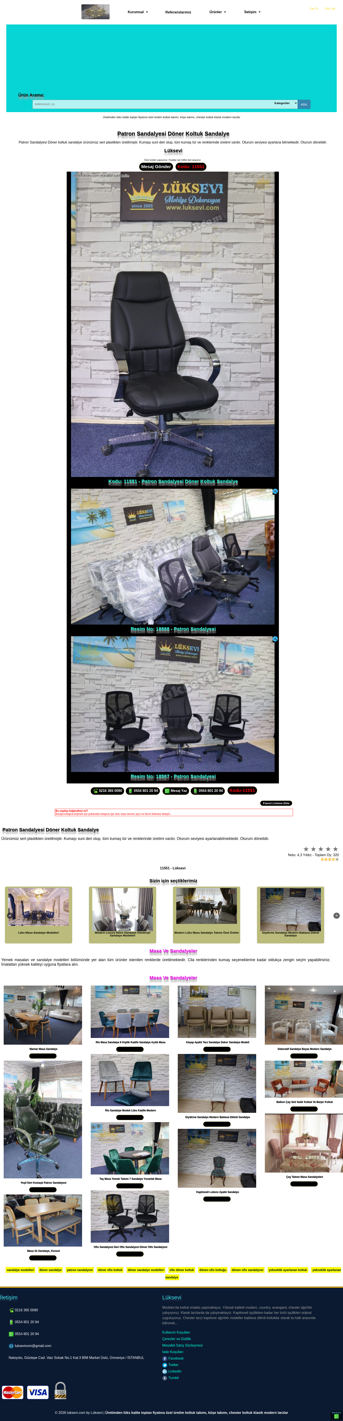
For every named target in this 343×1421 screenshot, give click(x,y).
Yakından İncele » (43, 1056)
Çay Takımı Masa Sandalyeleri (304, 1176)
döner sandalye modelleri (146, 1270)
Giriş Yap (330, 8)
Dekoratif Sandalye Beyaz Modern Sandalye (305, 1048)
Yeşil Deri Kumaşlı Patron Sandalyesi (43, 1182)
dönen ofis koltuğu (212, 1270)
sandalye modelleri (20, 1270)
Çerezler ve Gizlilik (176, 1339)
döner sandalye (50, 1270)
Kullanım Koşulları (176, 1332)
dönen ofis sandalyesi (247, 1270)
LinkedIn (171, 1371)
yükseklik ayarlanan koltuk (288, 1270)
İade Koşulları (172, 1352)
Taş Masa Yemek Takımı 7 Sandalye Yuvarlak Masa (130, 1178)
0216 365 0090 (107, 791)
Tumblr (170, 1378)
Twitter (170, 1365)
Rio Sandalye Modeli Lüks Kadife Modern (130, 1110)
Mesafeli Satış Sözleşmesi (182, 1345)
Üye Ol (314, 8)
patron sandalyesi (80, 1270)
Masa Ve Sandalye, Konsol (43, 1250)
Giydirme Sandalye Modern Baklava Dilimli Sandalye (217, 1117)
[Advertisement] (171, 60)
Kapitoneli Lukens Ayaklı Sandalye (217, 1192)
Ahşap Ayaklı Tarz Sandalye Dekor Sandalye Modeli (217, 1042)
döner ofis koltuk (110, 1270)
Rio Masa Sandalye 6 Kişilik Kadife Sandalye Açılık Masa (130, 1042)
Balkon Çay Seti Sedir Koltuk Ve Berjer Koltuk (304, 1102)
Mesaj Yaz (176, 791)
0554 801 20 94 (143, 791)
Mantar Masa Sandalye (43, 1048)
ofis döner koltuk (182, 1270)
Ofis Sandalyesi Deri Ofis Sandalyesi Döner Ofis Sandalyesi (130, 1247)
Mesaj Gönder (156, 166)
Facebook (173, 1358)
